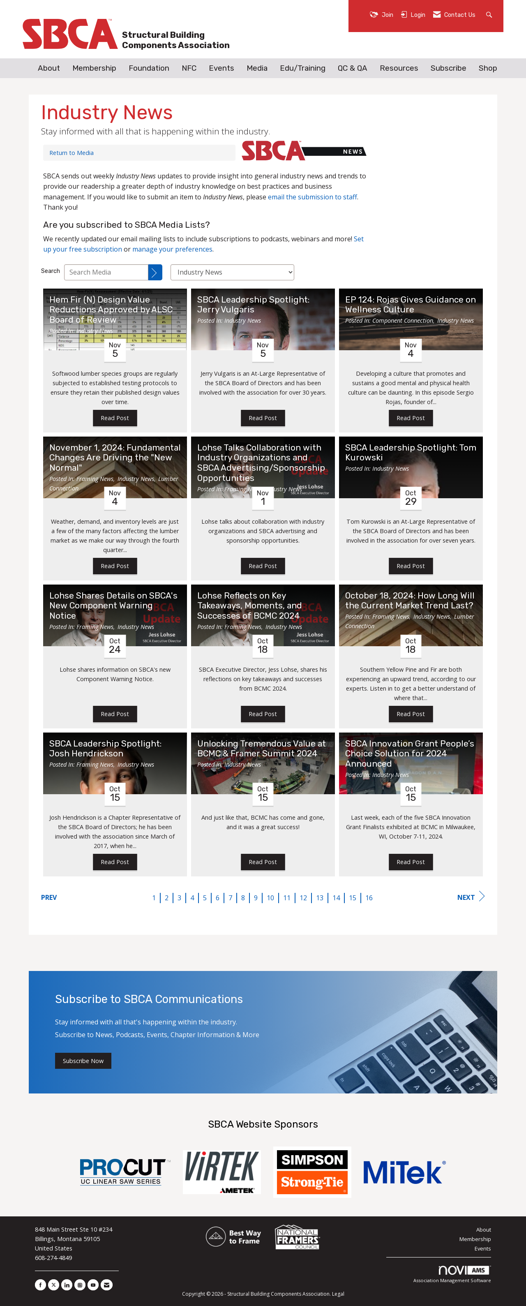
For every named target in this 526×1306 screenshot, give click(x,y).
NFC (189, 68)
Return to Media (71, 153)
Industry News (94, 331)
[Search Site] (490, 14)
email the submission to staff (312, 196)
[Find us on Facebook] (40, 1284)
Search (50, 271)
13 (319, 897)
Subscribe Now (83, 1061)
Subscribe (448, 68)
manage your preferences (172, 249)
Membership (94, 68)
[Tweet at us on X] (53, 1284)
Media (257, 68)
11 (287, 897)
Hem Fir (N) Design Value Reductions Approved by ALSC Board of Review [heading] (111, 310)
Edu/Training (302, 68)
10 (270, 897)
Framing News (94, 479)
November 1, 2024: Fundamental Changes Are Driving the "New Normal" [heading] (115, 458)
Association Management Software (452, 1274)
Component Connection (402, 320)
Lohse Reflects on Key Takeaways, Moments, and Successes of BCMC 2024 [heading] (249, 606)
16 (369, 897)
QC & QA (352, 68)
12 (303, 897)
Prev (49, 897)
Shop (488, 68)
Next (471, 896)
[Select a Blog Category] (232, 272)
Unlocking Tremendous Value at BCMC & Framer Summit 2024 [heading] (261, 749)
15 (352, 897)
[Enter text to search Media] (106, 272)
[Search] (155, 272)
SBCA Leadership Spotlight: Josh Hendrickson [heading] (105, 749)
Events (221, 68)
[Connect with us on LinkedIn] (66, 1284)
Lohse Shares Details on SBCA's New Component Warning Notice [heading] (113, 606)
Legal (338, 1293)
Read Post (115, 418)
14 (336, 897)
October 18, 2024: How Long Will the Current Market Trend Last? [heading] (410, 601)
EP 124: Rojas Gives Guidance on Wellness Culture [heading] (410, 305)
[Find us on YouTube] (93, 1284)
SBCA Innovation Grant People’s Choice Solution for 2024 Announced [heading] (409, 754)
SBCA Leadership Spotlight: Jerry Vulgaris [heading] (253, 305)
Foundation (149, 68)
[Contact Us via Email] (107, 1284)
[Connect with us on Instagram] (79, 1284)
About (49, 68)
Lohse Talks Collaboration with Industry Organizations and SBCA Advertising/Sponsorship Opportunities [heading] (261, 463)
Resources (399, 68)
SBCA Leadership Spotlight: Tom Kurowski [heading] (410, 453)
